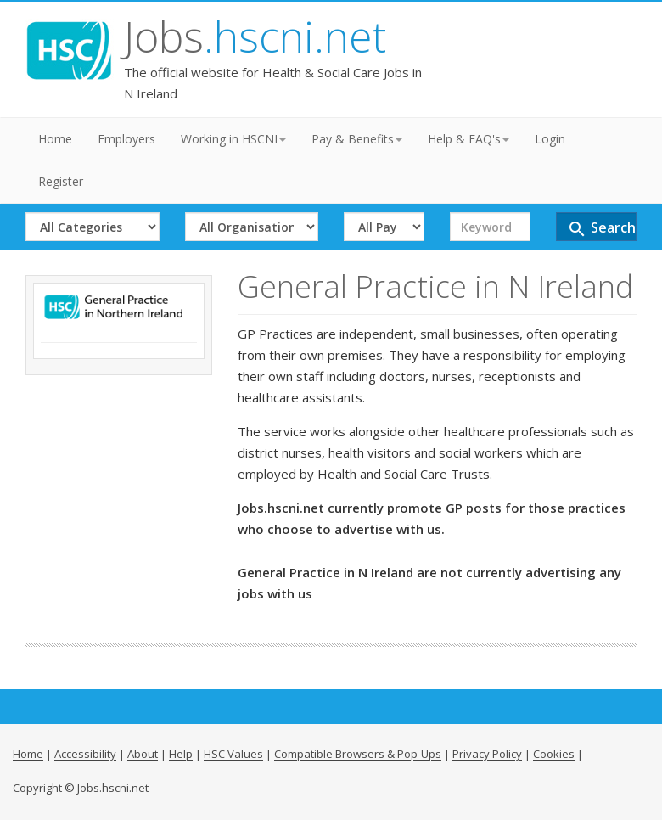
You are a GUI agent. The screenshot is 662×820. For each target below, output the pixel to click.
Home (55, 139)
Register (60, 181)
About (142, 753)
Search (601, 228)
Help (181, 753)
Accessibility (85, 753)
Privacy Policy (487, 753)
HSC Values (233, 753)
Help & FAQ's (468, 139)
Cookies (554, 753)
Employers (126, 139)
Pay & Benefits (356, 139)
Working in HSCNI (233, 139)
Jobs (255, 36)
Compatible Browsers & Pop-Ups (357, 753)
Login (550, 139)
